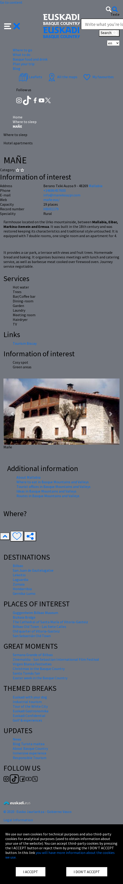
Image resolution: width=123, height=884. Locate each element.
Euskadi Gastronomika (30, 711)
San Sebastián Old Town (32, 635)
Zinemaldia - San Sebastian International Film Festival (56, 659)
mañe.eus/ (51, 199)
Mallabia (95, 185)
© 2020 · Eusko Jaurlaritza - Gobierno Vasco (37, 811)
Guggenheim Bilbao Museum (35, 612)
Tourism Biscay (25, 343)
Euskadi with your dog (30, 697)
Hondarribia (22, 588)
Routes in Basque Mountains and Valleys (47, 495)
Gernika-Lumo (24, 593)
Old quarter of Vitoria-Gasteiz (36, 631)
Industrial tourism (27, 701)
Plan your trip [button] (24, 64)
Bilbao (18, 565)
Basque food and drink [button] (30, 59)
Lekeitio (19, 575)
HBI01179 (51, 209)
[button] (12, 25)
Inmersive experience (29, 753)
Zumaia (19, 584)
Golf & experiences (27, 720)
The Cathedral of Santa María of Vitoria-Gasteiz (50, 622)
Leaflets (30, 76)
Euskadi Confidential (29, 715)
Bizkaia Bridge (24, 617)
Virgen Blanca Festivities (32, 664)
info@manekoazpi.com (61, 195)
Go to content (11, 2)
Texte (115, 14)
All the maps (62, 76)
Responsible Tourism (29, 757)
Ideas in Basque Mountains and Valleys (46, 491)
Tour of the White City (30, 706)
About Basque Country (30, 748)
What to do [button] (21, 54)
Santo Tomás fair (26, 673)
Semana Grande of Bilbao (33, 654)
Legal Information (18, 820)
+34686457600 (54, 190)
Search (109, 33)
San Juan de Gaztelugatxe (33, 570)
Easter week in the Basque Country (40, 678)
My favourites (98, 76)
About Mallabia (28, 477)
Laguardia (20, 579)
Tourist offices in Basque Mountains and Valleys (53, 486)
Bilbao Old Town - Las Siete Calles (39, 626)
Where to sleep (25, 121)
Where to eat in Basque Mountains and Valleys (52, 482)
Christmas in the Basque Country (39, 668)
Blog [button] (16, 68)
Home (17, 117)
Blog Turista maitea (28, 743)
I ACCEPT (30, 871)
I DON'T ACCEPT (87, 871)
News (17, 739)
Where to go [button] (22, 50)
